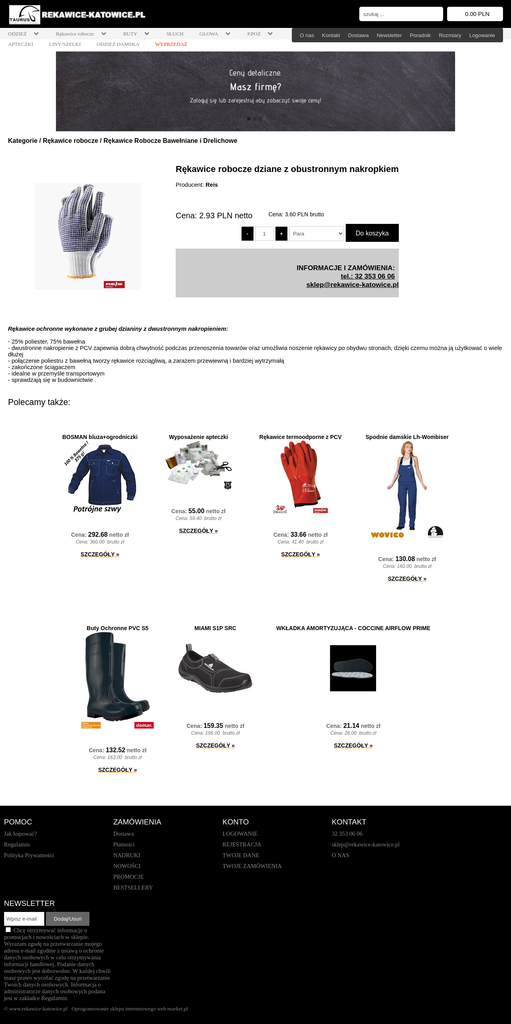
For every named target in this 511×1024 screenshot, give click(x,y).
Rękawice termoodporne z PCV (300, 437)
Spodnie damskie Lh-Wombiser (407, 437)
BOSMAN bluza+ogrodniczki (100, 437)
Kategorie (23, 140)
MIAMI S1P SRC (215, 628)
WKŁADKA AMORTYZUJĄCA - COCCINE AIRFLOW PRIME (353, 628)
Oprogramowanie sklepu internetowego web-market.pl (129, 1009)
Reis (212, 185)
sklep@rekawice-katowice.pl (352, 285)
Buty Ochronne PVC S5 (118, 628)
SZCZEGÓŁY (100, 554)
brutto (304, 214)
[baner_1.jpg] (255, 91)
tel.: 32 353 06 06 (368, 276)
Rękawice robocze (70, 140)
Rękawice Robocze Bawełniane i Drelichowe (170, 140)
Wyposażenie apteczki (198, 437)
